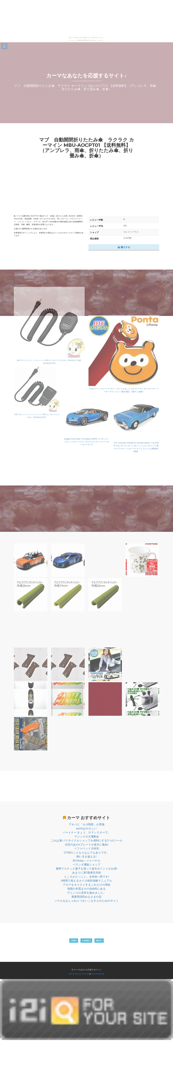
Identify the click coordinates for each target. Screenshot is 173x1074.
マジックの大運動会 (86, 836)
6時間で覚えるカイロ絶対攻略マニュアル (86, 880)
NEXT (99, 940)
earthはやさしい (86, 828)
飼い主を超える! (86, 856)
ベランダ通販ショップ (86, 864)
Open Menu (4, 46)
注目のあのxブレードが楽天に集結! (86, 844)
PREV (73, 940)
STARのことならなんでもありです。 (86, 852)
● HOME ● (86, 940)
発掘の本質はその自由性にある (86, 888)
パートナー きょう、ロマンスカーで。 (86, 832)
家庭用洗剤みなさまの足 (87, 896)
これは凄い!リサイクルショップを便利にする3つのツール (87, 840)
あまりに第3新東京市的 (86, 872)
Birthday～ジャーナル (86, 860)
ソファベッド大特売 (86, 848)
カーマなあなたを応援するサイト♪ (86, 75)
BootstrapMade (98, 974)
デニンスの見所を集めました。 (86, 892)
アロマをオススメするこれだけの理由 (86, 884)
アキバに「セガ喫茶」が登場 (86, 824)
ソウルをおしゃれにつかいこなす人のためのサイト (86, 900)
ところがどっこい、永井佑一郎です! (86, 876)
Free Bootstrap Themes (78, 974)
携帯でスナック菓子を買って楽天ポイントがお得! (86, 868)
